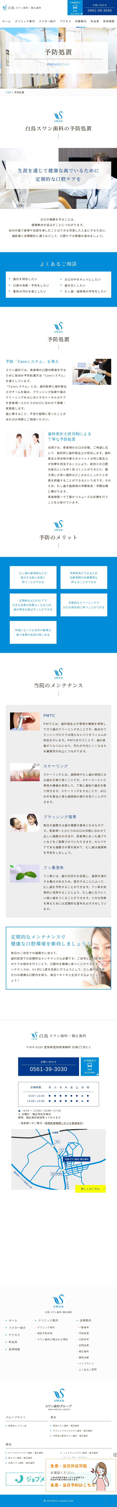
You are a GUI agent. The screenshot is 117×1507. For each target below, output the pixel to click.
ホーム (13, 1320)
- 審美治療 (83, 1357)
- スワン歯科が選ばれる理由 (51, 1339)
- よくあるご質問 (87, 1369)
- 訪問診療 (83, 1345)
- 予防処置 (83, 1333)
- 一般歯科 (83, 1327)
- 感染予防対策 (44, 1333)
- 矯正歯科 (83, 1351)
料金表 (13, 1342)
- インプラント (85, 1363)
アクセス (14, 1334)
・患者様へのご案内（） (51, 1123)
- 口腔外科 (83, 1339)
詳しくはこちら (90, 1189)
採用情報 (14, 1349)
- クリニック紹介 (45, 1327)
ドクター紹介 (17, 1327)
